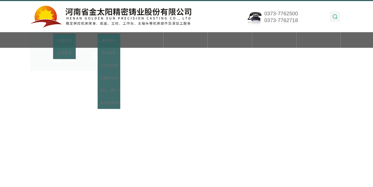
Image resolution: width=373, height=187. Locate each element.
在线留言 (274, 40)
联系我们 (318, 40)
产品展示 (141, 40)
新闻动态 (185, 40)
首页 (52, 40)
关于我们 (96, 40)
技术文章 (230, 40)
